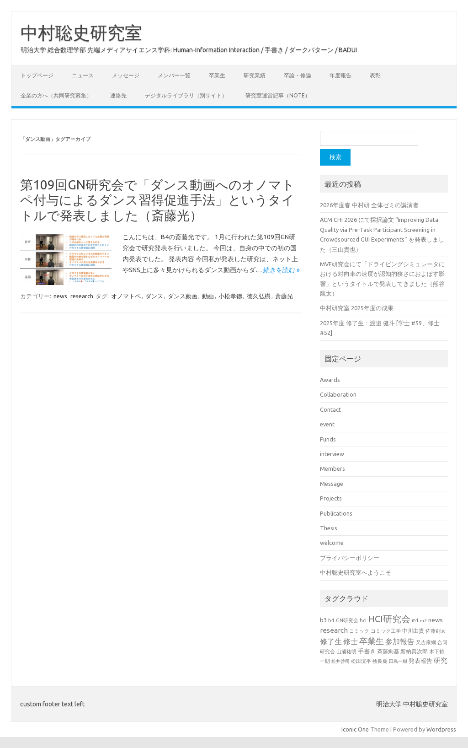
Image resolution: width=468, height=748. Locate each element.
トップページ (37, 75)
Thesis (328, 528)
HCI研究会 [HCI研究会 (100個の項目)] (389, 618)
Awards (330, 380)
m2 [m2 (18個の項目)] (423, 620)
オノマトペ (126, 296)
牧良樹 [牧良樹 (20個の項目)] (380, 661)
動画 (208, 296)
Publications (336, 513)
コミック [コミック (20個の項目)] (359, 631)
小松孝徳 (230, 296)
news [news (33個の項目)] (435, 620)
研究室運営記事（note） (277, 95)
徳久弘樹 (259, 296)
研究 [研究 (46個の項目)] (440, 660)
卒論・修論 (297, 75)
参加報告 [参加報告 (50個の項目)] (400, 641)
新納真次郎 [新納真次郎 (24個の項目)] (414, 651)
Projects (331, 498)
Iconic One (355, 729)
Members (332, 468)
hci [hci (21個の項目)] (363, 620)
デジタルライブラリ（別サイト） (186, 95)
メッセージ (125, 75)
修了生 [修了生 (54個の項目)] (331, 641)
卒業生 (217, 75)
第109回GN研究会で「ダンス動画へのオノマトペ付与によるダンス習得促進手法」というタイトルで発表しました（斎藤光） (157, 200)
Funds (328, 439)
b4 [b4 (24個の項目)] (331, 620)
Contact (330, 409)
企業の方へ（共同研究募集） (56, 95)
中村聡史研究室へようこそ (355, 572)
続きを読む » (281, 270)
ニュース (83, 75)
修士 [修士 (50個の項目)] (350, 641)
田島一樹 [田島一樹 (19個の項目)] (398, 661)
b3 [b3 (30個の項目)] (323, 620)
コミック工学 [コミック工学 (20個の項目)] (386, 631)
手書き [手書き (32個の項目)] (367, 651)
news (60, 296)
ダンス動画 (182, 296)
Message (331, 483)
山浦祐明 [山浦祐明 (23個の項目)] (346, 651)
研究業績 (255, 75)
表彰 (375, 75)
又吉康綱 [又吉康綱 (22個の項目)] (426, 642)
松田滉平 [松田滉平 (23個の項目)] (361, 661)
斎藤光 (284, 296)
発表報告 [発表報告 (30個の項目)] (420, 660)
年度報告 (340, 75)
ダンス (154, 296)
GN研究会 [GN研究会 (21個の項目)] (347, 620)
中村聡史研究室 (81, 32)
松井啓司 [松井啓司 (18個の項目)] (340, 661)
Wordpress (441, 729)
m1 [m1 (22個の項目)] (415, 620)
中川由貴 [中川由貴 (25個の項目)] (413, 631)
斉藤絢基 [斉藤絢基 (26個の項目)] (388, 651)
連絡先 (118, 95)
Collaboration (338, 394)
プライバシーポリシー (349, 557)
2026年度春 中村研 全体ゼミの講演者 (369, 205)
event (327, 424)
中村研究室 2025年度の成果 (357, 308)
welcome (332, 542)
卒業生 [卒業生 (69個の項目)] (371, 641)
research (81, 296)
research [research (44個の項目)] (334, 630)
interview (332, 454)
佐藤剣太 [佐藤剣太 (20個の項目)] (435, 631)
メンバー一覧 (174, 75)
